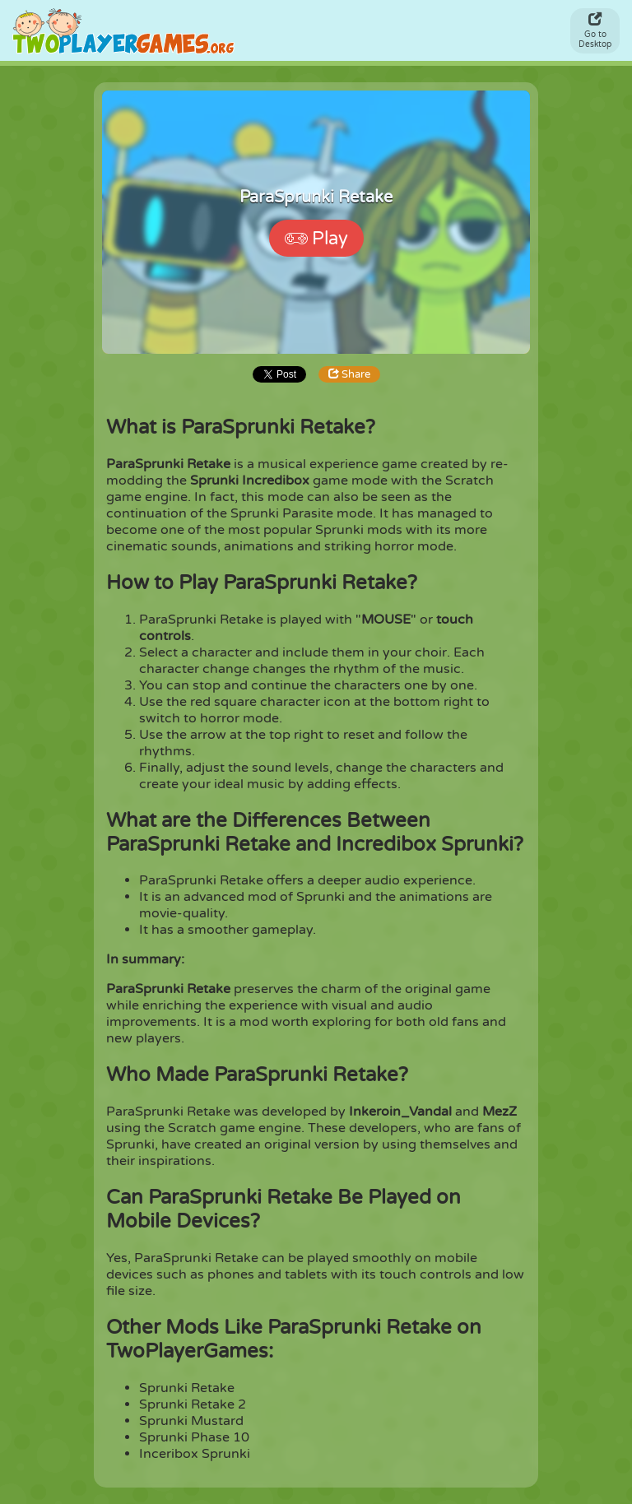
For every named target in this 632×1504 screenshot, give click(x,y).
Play (316, 238)
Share (349, 374)
